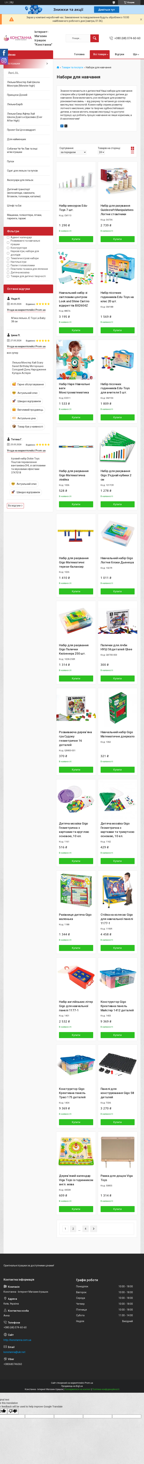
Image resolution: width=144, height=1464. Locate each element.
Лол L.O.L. (13, 72)
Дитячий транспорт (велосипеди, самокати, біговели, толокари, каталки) (24, 193)
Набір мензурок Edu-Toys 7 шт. (73, 208)
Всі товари (99, 54)
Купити (76, 239)
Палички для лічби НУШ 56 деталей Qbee (116, 647)
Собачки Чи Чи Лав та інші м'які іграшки (22, 150)
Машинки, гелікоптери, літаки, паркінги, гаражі (24, 217)
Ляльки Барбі (15, 104)
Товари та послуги (72, 67)
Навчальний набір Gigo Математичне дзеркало (118, 734)
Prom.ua (89, 1383)
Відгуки (119, 54)
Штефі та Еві (14, 205)
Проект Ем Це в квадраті (21, 129)
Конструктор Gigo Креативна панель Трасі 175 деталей (72, 1093)
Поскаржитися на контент (78, 1389)
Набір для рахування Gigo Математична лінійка (74, 475)
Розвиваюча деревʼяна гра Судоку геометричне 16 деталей (75, 738)
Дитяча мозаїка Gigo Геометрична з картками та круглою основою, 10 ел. (74, 830)
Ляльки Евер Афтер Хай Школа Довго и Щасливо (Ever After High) (24, 117)
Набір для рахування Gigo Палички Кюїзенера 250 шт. (74, 649)
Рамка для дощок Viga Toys (117, 1178)
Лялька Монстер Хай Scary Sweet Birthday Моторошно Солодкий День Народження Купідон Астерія (29, 367)
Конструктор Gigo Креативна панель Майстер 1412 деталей (117, 1006)
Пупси (10, 161)
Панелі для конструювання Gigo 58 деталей (117, 1093)
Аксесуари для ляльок (20, 180)
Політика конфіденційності (105, 1389)
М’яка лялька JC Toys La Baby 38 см (28, 320)
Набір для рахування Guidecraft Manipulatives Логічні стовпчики (117, 210)
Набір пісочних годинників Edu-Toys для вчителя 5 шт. (115, 388)
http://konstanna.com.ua (17, 1340)
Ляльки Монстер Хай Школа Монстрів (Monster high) (23, 84)
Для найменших (16, 139)
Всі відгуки (14, 505)
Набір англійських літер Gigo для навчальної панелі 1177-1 (76, 1006)
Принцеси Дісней (17, 94)
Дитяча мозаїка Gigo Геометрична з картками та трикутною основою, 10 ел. (117, 830)
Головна (79, 54)
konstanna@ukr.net (14, 1352)
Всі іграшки (13, 63)
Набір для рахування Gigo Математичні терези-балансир (74, 562)
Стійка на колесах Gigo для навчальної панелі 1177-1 (117, 919)
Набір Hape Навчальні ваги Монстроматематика (74, 388)
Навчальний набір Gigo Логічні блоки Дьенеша (117, 560)
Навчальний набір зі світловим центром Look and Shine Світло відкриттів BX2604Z (74, 299)
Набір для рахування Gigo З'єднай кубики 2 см (116, 475)
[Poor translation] (13, 1411)
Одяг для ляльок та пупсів (22, 170)
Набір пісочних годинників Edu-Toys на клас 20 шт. (117, 297)
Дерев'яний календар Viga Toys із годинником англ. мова (76, 1180)
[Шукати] (94, 38)
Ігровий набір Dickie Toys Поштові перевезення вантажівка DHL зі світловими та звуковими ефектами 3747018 (28, 465)
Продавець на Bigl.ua (72, 1386)
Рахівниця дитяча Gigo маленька (75, 917)
